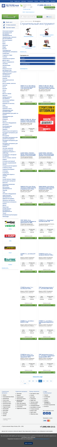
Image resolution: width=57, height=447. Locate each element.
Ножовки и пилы (7, 108)
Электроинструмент (8, 31)
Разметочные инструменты (10, 131)
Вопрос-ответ (33, 410)
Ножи (4, 105)
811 (40, 381)
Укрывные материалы (9, 200)
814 (51, 381)
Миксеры (5, 95)
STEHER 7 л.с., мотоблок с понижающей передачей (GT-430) (46, 322)
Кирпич (4, 395)
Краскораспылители (8, 80)
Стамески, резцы (7, 167)
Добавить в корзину (27, 103)
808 (29, 381)
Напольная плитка (21, 398)
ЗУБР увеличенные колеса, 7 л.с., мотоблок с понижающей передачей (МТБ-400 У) (46, 356)
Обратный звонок (49, 7)
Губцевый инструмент (9, 58)
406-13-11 (44, 5)
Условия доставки (27, 9)
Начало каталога (28, 21)
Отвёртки (5, 119)
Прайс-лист (17, 1)
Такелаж (5, 190)
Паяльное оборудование (9, 122)
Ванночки (5, 45)
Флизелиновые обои (21, 405)
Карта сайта (33, 412)
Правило (5, 129)
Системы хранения (8, 148)
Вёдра (4, 47)
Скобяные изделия (8, 150)
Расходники (6, 135)
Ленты (4, 90)
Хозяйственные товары (9, 179)
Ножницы (5, 106)
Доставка (24, 1)
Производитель (24, 68)
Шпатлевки (5, 410)
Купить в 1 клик (28, 101)
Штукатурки (5, 408)
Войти (24, 12)
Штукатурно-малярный (9, 180)
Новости (46, 400)
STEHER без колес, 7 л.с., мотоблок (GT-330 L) (26, 288)
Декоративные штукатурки (20, 401)
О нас (11, 1)
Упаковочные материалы (9, 202)
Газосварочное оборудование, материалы (10, 51)
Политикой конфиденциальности (41, 438)
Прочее (5, 121)
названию (23, 61)
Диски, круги (6, 60)
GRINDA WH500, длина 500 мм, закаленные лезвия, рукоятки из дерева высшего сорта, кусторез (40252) (46, 188)
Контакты (53, 1)
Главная (22, 21)
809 (33, 381)
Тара (4, 192)
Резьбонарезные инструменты (7, 127)
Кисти (4, 86)
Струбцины (6, 172)
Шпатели (5, 182)
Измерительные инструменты (7, 74)
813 (47, 381)
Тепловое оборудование (9, 193)
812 (44, 381)
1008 (25, 383)
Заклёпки (5, 63)
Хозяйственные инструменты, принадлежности (7, 210)
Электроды (6, 216)
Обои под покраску (21, 403)
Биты (4, 41)
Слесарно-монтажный (9, 161)
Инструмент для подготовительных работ (10, 71)
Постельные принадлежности (7, 188)
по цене (23, 58)
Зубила (5, 67)
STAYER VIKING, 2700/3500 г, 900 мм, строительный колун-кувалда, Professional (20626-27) (28, 154)
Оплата (36, 1)
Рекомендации (33, 403)
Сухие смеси (6, 400)
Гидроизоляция (6, 407)
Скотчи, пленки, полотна (9, 157)
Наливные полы (7, 401)
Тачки (4, 177)
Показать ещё (37, 377)
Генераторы (6, 53)
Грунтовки (5, 412)
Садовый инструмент (8, 169)
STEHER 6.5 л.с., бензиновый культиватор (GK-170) (46, 221)
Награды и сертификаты (47, 402)
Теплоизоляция (6, 405)
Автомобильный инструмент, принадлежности (7, 34)
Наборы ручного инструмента (7, 97)
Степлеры (5, 171)
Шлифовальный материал (10, 214)
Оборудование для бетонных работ (8, 111)
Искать (39, 16)
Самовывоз (30, 1)
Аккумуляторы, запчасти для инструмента (9, 37)
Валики (5, 48)
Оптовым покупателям (49, 404)
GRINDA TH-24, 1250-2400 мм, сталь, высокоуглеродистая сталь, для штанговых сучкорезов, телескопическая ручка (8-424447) (28, 87)
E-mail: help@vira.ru (50, 9)
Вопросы (49, 16)
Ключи (4, 81)
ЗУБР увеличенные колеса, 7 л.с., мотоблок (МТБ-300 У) (46, 288)
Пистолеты (6, 124)
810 (37, 381)
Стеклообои (19, 406)
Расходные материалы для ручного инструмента (10, 138)
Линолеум (19, 393)
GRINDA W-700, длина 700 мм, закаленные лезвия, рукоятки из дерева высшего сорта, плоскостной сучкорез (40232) (28, 188)
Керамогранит (20, 397)
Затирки (5, 413)
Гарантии (41, 1)
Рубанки (5, 146)
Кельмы (5, 88)
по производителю (25, 63)
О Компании (47, 396)
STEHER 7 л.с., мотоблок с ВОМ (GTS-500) (27, 321)
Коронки (5, 78)
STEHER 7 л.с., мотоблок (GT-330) (28, 254)
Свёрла (5, 159)
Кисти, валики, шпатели (9, 83)
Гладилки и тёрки (7, 55)
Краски (4, 415)
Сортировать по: (24, 55)
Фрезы (4, 205)
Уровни (5, 203)
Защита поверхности (8, 62)
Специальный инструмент (10, 165)
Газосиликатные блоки (8, 396)
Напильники (6, 101)
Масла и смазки (7, 93)
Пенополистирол (7, 403)
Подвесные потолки (21, 408)
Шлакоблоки (6, 398)
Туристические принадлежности (7, 196)
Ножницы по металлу (8, 103)
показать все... (5, 268)
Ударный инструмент (8, 198)
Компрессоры (6, 76)
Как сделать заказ (34, 393)
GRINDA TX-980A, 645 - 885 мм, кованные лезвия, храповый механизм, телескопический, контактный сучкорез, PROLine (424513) (28, 120)
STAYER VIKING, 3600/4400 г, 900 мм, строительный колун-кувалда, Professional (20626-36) (46, 154)
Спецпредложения (34, 405)
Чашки (4, 213)
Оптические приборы (8, 100)
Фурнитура (6, 207)
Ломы (4, 92)
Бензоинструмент (7, 40)
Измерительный (7, 68)
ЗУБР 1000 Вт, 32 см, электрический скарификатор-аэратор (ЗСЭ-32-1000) (28, 221)
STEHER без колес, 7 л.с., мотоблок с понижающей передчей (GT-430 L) (27, 356)
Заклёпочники (6, 65)
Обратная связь (34, 414)
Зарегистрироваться (30, 12)
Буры (4, 43)
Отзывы (47, 1)
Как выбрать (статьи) (35, 407)
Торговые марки (34, 402)
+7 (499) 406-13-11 (47, 427)
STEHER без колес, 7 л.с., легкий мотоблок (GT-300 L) (46, 254)
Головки (5, 56)
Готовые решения (34, 408)
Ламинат (19, 395)
